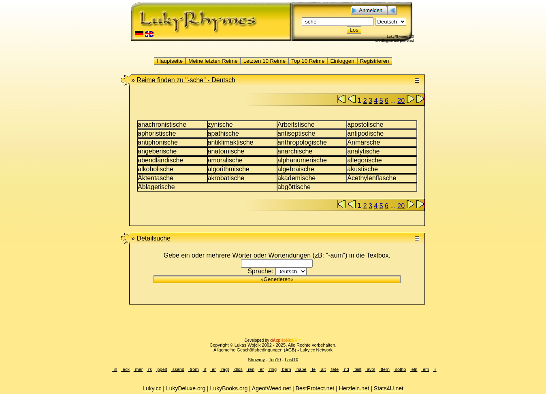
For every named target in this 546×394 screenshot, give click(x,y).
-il (435, 369)
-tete (334, 369)
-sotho (400, 369)
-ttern (384, 369)
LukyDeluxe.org (185, 388)
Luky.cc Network (316, 349)
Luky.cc (152, 388)
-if (204, 369)
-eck (125, 369)
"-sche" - (185, 80)
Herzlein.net (354, 388)
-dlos (238, 369)
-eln (413, 369)
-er (212, 369)
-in (114, 369)
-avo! (370, 369)
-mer (138, 369)
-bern (286, 369)
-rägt (224, 369)
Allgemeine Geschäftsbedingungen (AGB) (254, 349)
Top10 (275, 359)
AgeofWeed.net (271, 388)
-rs (149, 369)
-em (425, 369)
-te (313, 369)
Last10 (291, 359)
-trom (193, 369)
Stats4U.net (388, 388)
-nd (346, 369)
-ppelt (161, 369)
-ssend (177, 369)
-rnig (272, 369)
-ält (323, 369)
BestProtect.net (315, 388)
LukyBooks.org (229, 388)
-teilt (357, 369)
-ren (251, 369)
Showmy (256, 359)
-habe (300, 369)
